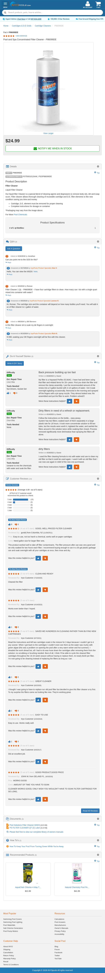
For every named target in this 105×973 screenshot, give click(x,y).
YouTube (58, 959)
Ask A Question (13, 249)
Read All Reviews (90, 811)
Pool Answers (60, 922)
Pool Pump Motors (10, 931)
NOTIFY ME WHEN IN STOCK (52, 148)
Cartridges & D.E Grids (21, 26)
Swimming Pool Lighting (12, 922)
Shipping (6, 949)
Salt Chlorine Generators (13, 928)
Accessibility (59, 934)
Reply (8, 262)
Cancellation (8, 952)
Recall (5, 962)
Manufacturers (60, 925)
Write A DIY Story (14, 363)
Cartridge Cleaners (43, 26)
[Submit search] (5, 12)
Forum (57, 949)
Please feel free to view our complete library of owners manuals (36, 832)
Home (5, 26)
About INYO (8, 946)
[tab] (52, 166)
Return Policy (8, 956)
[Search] (55, 12)
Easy (9, 375)
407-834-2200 (36, 19)
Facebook (58, 952)
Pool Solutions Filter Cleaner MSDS (25, 825)
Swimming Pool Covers (12, 919)
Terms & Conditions (11, 965)
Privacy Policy (60, 931)
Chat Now (21, 19)
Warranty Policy (9, 959)
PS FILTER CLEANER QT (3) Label (25, 828)
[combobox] (52, 12)
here (35, 271)
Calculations (59, 919)
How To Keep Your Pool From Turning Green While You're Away (37, 846)
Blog (56, 946)
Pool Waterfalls (9, 925)
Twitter (57, 956)
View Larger (48, 133)
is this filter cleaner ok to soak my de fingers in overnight (29, 325)
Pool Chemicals (20, 214)
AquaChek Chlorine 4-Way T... (28, 887)
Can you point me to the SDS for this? (21, 259)
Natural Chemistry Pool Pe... (77, 887)
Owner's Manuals (61, 928)
